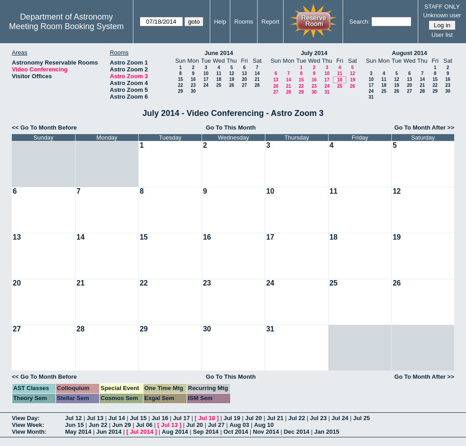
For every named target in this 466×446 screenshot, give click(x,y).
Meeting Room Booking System (66, 26)
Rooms (243, 21)
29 (180, 91)
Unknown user (442, 15)
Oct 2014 (235, 431)
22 (180, 85)
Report (270, 21)
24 (205, 85)
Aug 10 (264, 424)
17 (205, 79)
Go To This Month (231, 127)
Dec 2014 (296, 431)
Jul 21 (275, 418)
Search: (360, 21)
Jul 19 (231, 418)
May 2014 (78, 431)
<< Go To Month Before (44, 127)
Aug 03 (239, 424)
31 (326, 92)
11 (218, 73)
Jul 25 (361, 418)
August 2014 (409, 53)
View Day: (26, 418)
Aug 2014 (175, 431)
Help (220, 21)
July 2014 (314, 53)
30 (193, 91)
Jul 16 (160, 418)
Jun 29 (121, 424)
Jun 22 (98, 424)
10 (205, 73)
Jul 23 (318, 418)
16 (193, 79)
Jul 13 (94, 418)
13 (244, 73)
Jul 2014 (141, 431)
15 (180, 79)
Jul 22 (297, 418)
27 (244, 85)
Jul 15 (138, 418)
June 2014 (218, 53)
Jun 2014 (109, 431)
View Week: (28, 424)
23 (193, 85)
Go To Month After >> (424, 127)
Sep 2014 (205, 431)
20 (244, 79)
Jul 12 (73, 418)
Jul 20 (253, 418)
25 (218, 85)
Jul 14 (116, 418)
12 (231, 73)
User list (442, 34)
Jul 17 (181, 418)
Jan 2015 (326, 431)
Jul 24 (340, 418)
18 (218, 79)
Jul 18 (206, 418)
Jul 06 (144, 424)
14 (256, 73)
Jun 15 (74, 424)
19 (231, 79)
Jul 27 (216, 424)
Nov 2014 (266, 431)
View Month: (29, 431)
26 (231, 85)
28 (256, 85)
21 (256, 79)
